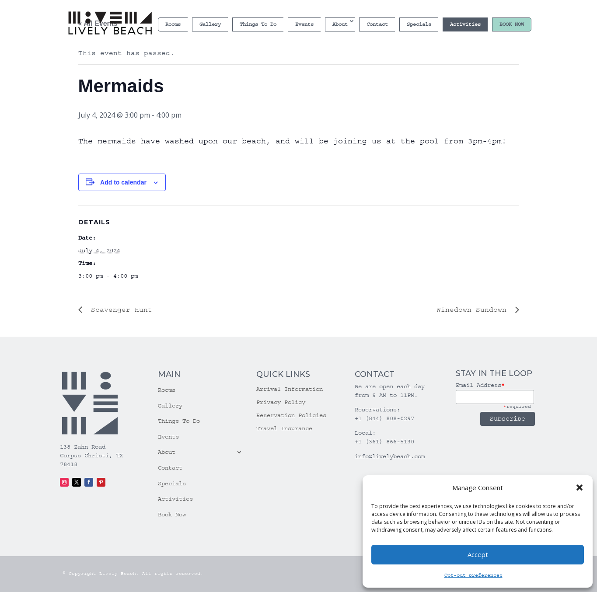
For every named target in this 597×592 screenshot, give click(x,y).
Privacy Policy (280, 402)
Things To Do (258, 24)
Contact (377, 24)
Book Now (511, 24)
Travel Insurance (284, 428)
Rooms (173, 24)
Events (304, 24)
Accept (478, 554)
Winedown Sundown (473, 309)
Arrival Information (289, 389)
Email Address (480, 385)
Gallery (210, 24)
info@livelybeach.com (390, 456)
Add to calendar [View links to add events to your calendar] (123, 182)
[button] (579, 487)
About (340, 24)
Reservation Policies (291, 415)
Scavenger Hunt (119, 309)
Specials (419, 24)
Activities (465, 24)
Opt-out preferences (473, 575)
